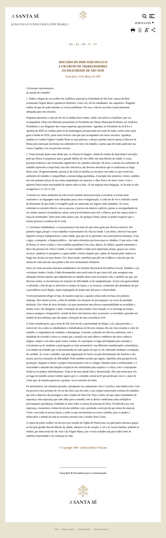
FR (83, 44)
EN (71, 44)
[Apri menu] (151, 16)
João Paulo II (21, 24)
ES (77, 44)
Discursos (41, 24)
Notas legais (67, 529)
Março (63, 24)
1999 (54, 24)
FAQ (56, 529)
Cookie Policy (84, 529)
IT (89, 44)
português (143, 23)
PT (95, 44)
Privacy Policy (101, 529)
